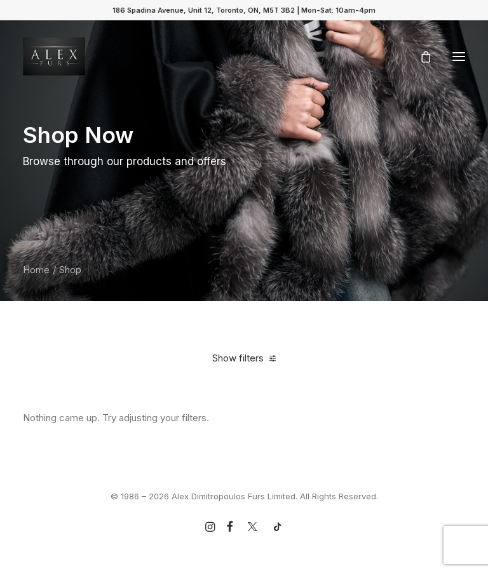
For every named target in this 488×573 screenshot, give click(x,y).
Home (36, 270)
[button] (459, 56)
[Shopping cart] (420, 56)
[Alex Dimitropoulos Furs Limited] (54, 56)
